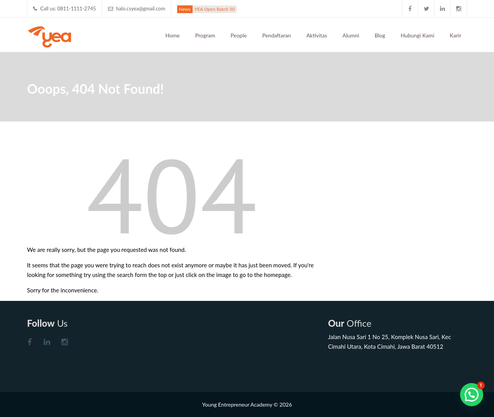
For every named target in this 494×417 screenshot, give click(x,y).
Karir (455, 35)
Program (205, 35)
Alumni (350, 35)
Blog (380, 35)
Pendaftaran (276, 35)
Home (172, 35)
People (239, 35)
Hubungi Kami (417, 35)
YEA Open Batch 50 (215, 9)
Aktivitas (316, 35)
